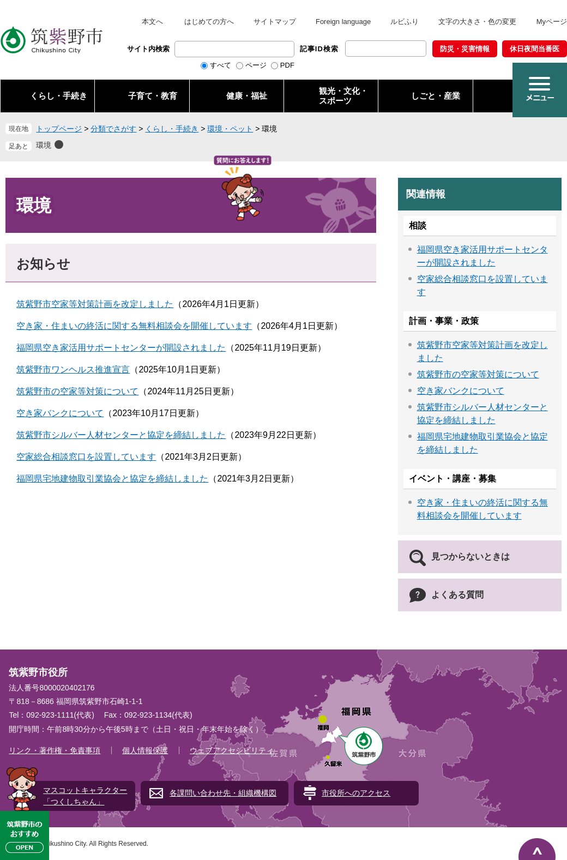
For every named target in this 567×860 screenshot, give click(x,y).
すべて (220, 65)
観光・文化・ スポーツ (343, 95)
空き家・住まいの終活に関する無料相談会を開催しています (134, 325)
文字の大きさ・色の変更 (477, 21)
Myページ (551, 21)
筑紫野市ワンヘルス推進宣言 (73, 369)
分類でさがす (113, 128)
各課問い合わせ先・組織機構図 (223, 793)
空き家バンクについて (60, 413)
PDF (287, 65)
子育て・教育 (152, 95)
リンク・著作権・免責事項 (54, 750)
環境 (43, 145)
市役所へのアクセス (356, 793)
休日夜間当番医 (534, 49)
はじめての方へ (209, 21)
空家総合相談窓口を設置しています (86, 456)
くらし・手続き (58, 95)
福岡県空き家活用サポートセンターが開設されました (121, 347)
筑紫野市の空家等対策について (77, 391)
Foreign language (343, 21)
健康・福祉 (246, 95)
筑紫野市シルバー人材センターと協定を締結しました (121, 435)
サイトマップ (275, 21)
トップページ (59, 128)
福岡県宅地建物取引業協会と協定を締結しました (112, 478)
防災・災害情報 (465, 49)
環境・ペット (230, 128)
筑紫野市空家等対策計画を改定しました (94, 304)
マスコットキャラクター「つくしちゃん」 (85, 796)
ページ (256, 65)
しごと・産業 (435, 95)
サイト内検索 (148, 49)
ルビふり (404, 21)
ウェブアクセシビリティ (232, 750)
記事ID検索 (319, 49)
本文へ (152, 21)
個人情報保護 (145, 750)
